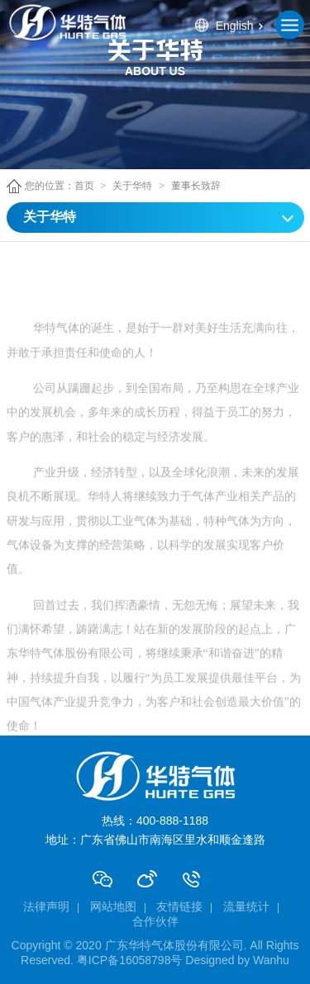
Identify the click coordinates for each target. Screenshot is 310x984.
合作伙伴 (155, 921)
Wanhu (271, 960)
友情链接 (179, 906)
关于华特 (132, 186)
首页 (84, 186)
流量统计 (246, 906)
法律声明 (46, 906)
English (235, 24)
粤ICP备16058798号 (130, 960)
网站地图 (113, 906)
